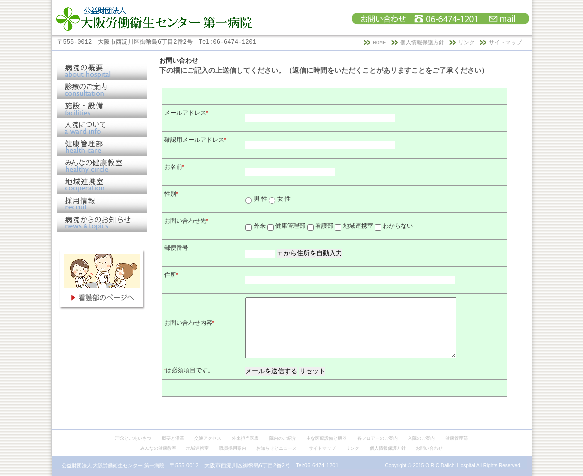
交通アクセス (207, 438)
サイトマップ (505, 43)
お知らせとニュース (276, 448)
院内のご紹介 (282, 438)
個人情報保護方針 (422, 43)
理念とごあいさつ (133, 438)
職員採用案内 (232, 448)
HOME (379, 43)
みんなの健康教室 (158, 448)
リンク (466, 43)
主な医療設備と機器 (326, 438)
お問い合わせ (429, 448)
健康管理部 (456, 438)
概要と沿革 (173, 438)
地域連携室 (197, 448)
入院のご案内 (421, 438)
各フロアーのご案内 (377, 438)
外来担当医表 (245, 438)
